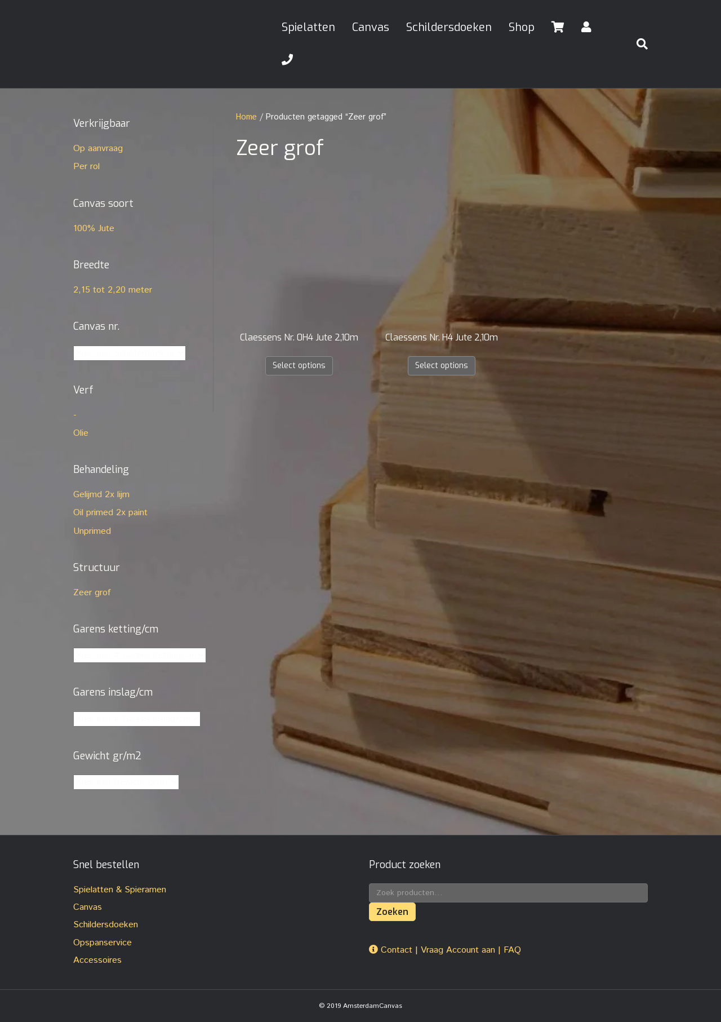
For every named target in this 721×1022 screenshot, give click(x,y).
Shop (522, 27)
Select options (299, 365)
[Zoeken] (637, 44)
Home (246, 117)
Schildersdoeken (449, 27)
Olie (80, 433)
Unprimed (92, 531)
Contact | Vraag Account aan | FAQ (445, 950)
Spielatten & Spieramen (119, 889)
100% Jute (93, 228)
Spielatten (308, 27)
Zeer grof (91, 592)
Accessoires (97, 960)
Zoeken (392, 912)
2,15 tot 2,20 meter (112, 290)
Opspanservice (102, 942)
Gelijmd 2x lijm (101, 494)
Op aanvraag (98, 148)
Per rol (86, 166)
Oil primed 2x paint (110, 512)
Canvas (370, 27)
